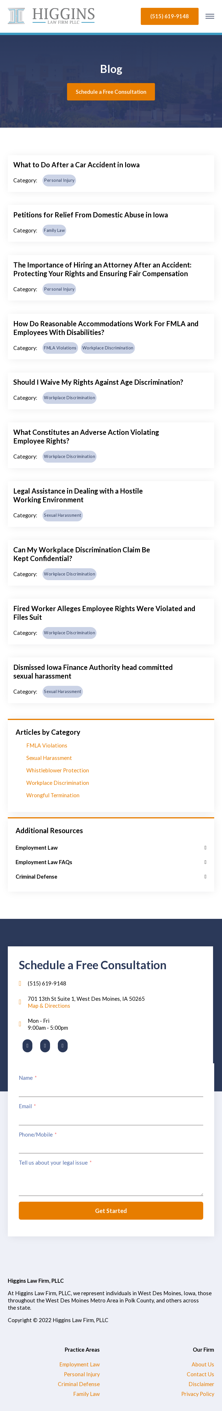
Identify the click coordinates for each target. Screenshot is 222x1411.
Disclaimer (201, 1384)
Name (26, 1078)
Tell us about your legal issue (53, 1162)
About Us (203, 1364)
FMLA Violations (60, 347)
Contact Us (200, 1374)
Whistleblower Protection (57, 770)
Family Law (54, 230)
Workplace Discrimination (108, 347)
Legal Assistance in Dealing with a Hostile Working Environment (78, 495)
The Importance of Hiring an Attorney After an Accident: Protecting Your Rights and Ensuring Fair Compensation (102, 269)
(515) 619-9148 (169, 16)
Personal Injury (59, 180)
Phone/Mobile (36, 1134)
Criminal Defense (79, 1384)
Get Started (111, 1210)
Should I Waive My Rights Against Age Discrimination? (98, 382)
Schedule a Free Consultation (111, 92)
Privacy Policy (197, 1394)
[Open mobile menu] (210, 16)
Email (25, 1106)
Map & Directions (49, 1006)
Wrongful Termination (52, 795)
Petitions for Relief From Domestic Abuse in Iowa (90, 214)
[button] (111, 847)
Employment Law (79, 1364)
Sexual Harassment (63, 515)
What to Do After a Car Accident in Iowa (76, 164)
